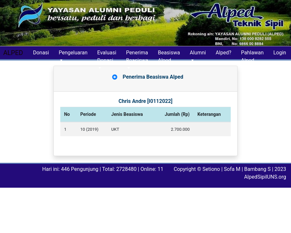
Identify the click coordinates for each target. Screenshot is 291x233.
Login (279, 53)
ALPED (13, 53)
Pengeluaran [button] (73, 53)
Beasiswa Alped (169, 54)
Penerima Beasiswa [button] (137, 54)
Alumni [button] (198, 53)
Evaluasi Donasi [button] (106, 54)
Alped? (223, 53)
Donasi (41, 53)
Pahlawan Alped (252, 54)
